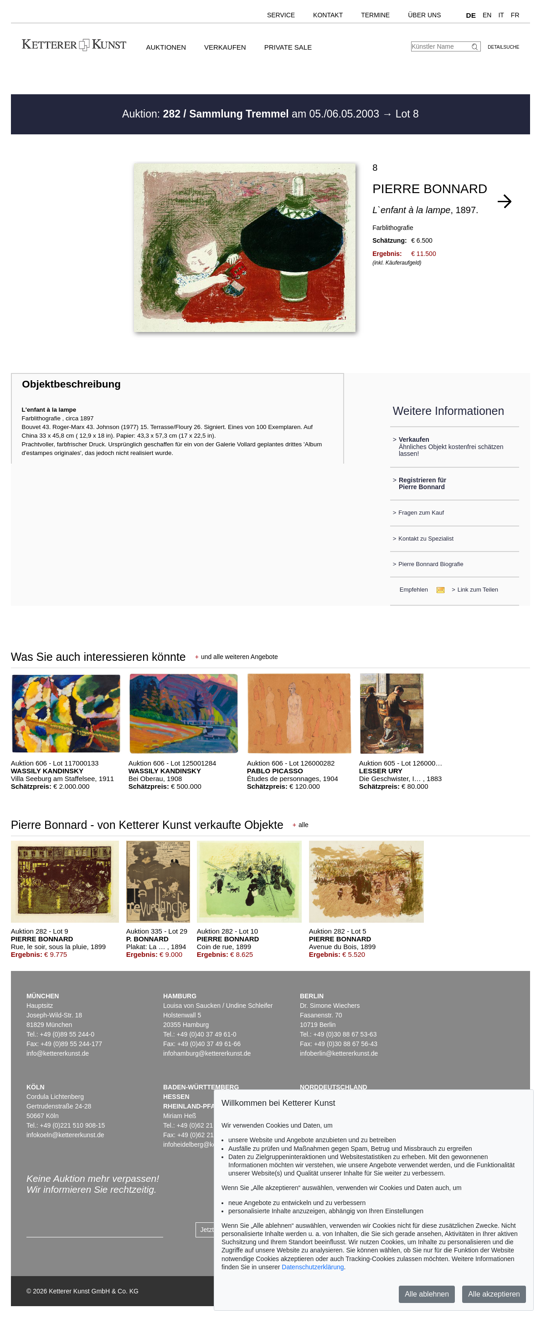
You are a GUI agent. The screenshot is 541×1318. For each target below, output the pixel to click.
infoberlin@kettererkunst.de (339, 1053)
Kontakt (328, 15)
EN (487, 15)
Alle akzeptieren (494, 1294)
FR (515, 15)
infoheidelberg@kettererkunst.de (209, 1144)
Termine (375, 15)
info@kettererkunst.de (57, 1053)
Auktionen (166, 47)
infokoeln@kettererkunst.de (65, 1135)
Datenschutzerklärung (313, 1267)
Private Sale (288, 47)
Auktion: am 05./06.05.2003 (252, 114)
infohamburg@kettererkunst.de (207, 1053)
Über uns (424, 15)
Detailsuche (503, 47)
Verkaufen (225, 47)
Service (281, 15)
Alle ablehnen (427, 1294)
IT (501, 15)
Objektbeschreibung (71, 384)
